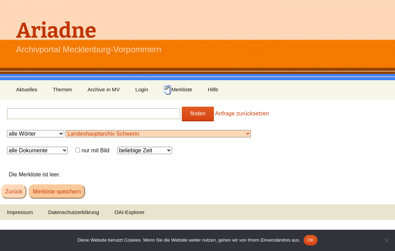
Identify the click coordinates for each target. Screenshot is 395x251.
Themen (62, 89)
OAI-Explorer (129, 212)
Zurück (13, 192)
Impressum (20, 212)
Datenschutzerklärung (73, 212)
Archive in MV (104, 89)
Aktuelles (26, 89)
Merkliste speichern (57, 192)
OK (310, 240)
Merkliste (178, 89)
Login (141, 89)
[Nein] (386, 240)
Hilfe (213, 89)
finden (198, 113)
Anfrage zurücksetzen (242, 113)
